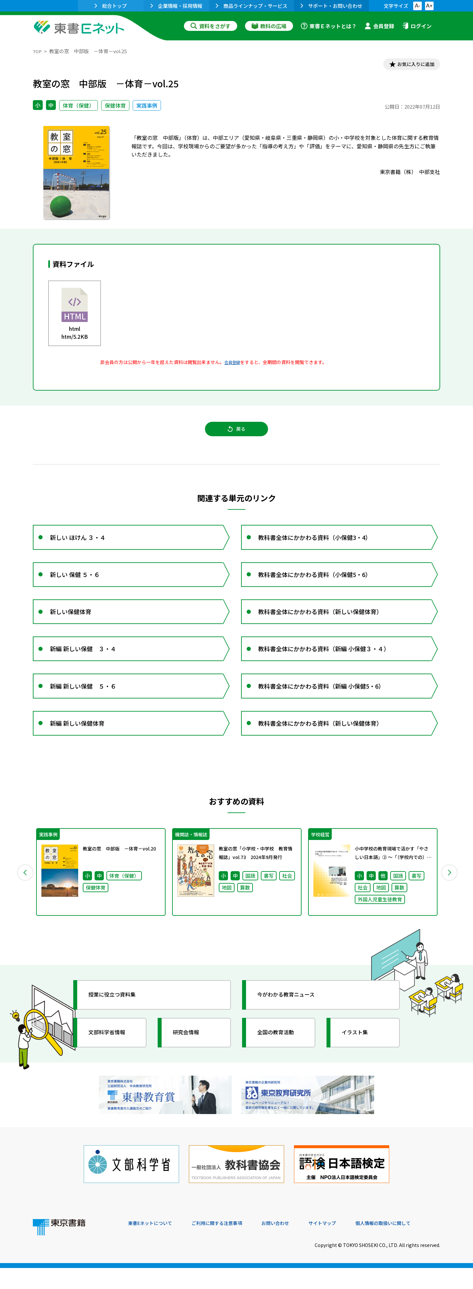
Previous (23, 900)
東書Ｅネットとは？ (329, 26)
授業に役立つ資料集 (117, 1024)
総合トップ (111, 5)
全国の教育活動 (280, 1062)
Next (449, 900)
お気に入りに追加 (412, 65)
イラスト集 (358, 1062)
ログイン (417, 26)
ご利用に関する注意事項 (227, 1244)
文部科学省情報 (111, 1062)
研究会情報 (189, 1062)
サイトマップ (342, 1244)
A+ (429, 6)
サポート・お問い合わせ (331, 5)
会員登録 (379, 26)
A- (417, 6)
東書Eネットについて (153, 1244)
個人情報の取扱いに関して (408, 1244)
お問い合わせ (291, 1244)
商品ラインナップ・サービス (251, 5)
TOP (38, 51)
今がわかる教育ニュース (291, 1024)
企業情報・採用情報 (176, 5)
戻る (236, 434)
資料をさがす (211, 26)
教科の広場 (269, 26)
